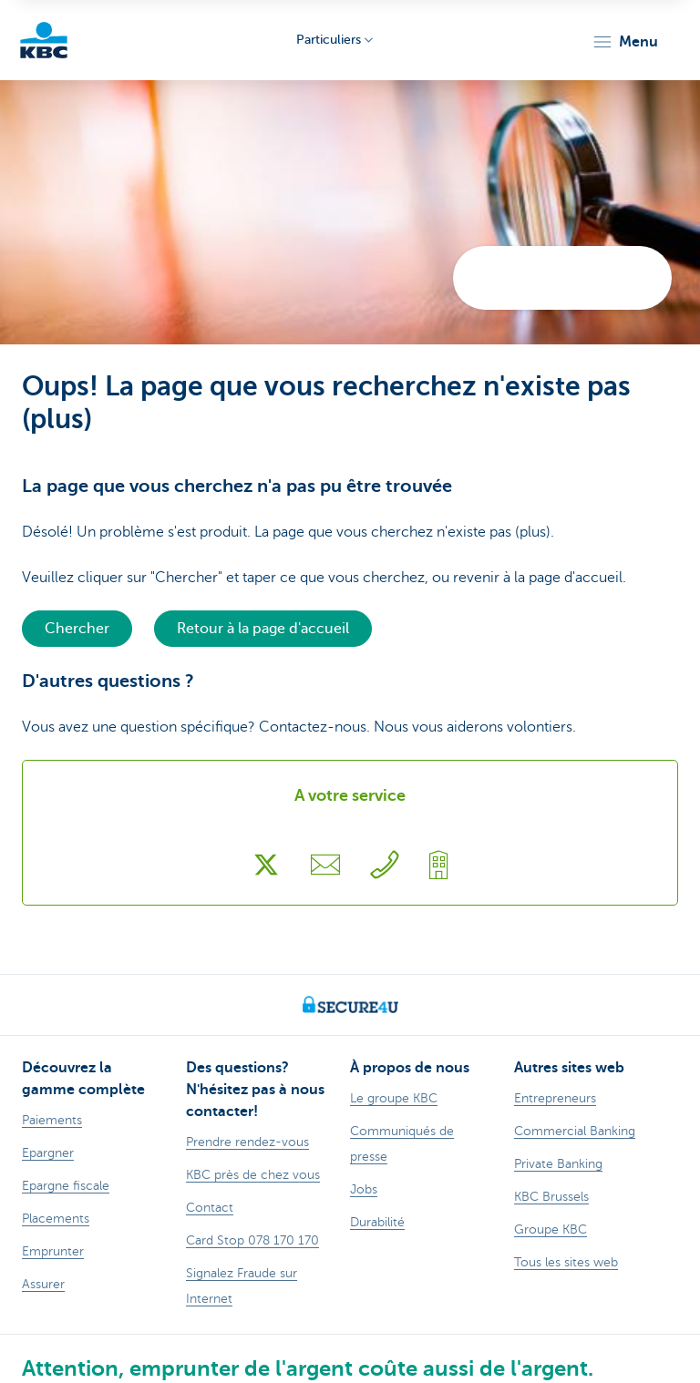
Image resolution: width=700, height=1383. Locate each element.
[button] (625, 42)
